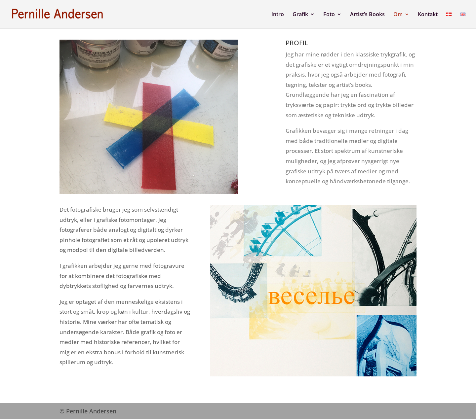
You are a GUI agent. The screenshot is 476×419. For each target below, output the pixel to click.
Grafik (300, 15)
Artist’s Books (367, 15)
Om (398, 15)
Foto (329, 15)
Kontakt (428, 15)
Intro (277, 15)
